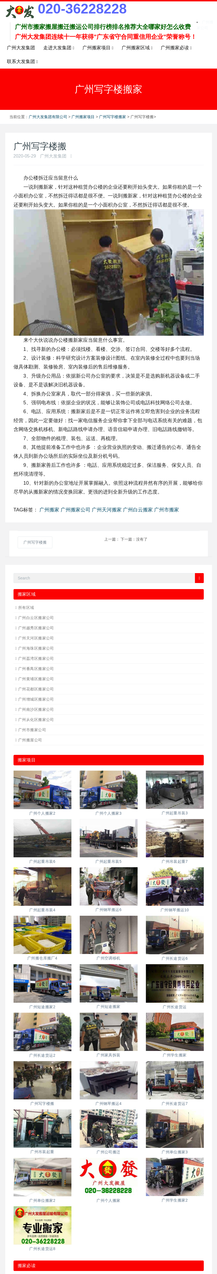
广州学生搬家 (175, 1055)
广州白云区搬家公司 (36, 618)
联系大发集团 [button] (22, 62)
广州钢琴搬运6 (108, 909)
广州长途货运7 (175, 1103)
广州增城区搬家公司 (36, 699)
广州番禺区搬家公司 (36, 668)
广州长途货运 (175, 1007)
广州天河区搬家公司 (36, 638)
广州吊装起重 (42, 1152)
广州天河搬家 (107, 510)
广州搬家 (49, 510)
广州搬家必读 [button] (176, 48)
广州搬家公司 (75, 510)
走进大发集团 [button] (58, 48)
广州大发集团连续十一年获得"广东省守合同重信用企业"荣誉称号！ (106, 36)
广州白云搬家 (138, 510)
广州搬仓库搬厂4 (42, 958)
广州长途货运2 (42, 1055)
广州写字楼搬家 (112, 117)
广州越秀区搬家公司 (36, 628)
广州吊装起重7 (175, 861)
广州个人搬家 (108, 1200)
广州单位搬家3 (175, 1152)
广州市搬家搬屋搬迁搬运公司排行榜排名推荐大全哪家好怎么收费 (103, 26)
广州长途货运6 (175, 958)
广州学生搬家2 (175, 1200)
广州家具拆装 (108, 1055)
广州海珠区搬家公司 (36, 648)
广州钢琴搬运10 (174, 910)
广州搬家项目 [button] (97, 48)
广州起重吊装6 (42, 861)
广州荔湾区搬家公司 (36, 658)
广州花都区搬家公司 (36, 689)
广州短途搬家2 (42, 1007)
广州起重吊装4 (42, 910)
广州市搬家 (166, 510)
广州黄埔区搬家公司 (36, 679)
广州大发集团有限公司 (48, 117)
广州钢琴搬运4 (108, 1103)
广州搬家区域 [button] (137, 48)
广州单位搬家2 (42, 1200)
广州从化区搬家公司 (36, 719)
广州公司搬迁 (108, 1152)
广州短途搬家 (108, 1006)
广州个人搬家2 (42, 813)
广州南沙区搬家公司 (36, 709)
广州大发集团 (21, 47)
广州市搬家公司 (32, 730)
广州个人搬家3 (108, 813)
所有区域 (26, 607)
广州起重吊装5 (108, 861)
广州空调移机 (108, 958)
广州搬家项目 (83, 117)
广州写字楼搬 (35, 542)
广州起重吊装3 (175, 813)
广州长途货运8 (42, 1248)
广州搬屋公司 (30, 740)
